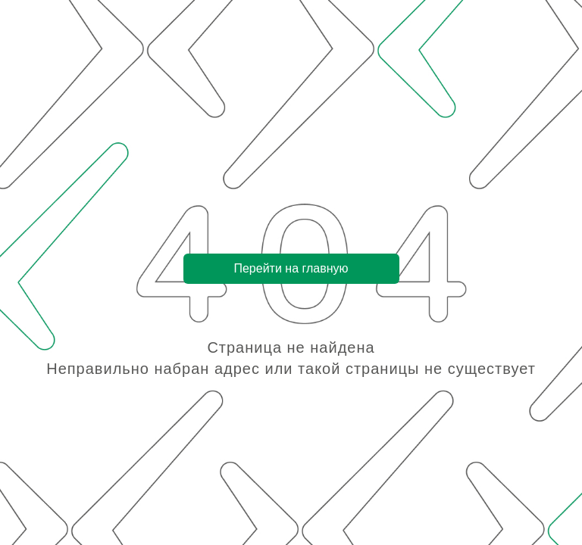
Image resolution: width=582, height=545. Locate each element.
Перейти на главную (290, 268)
